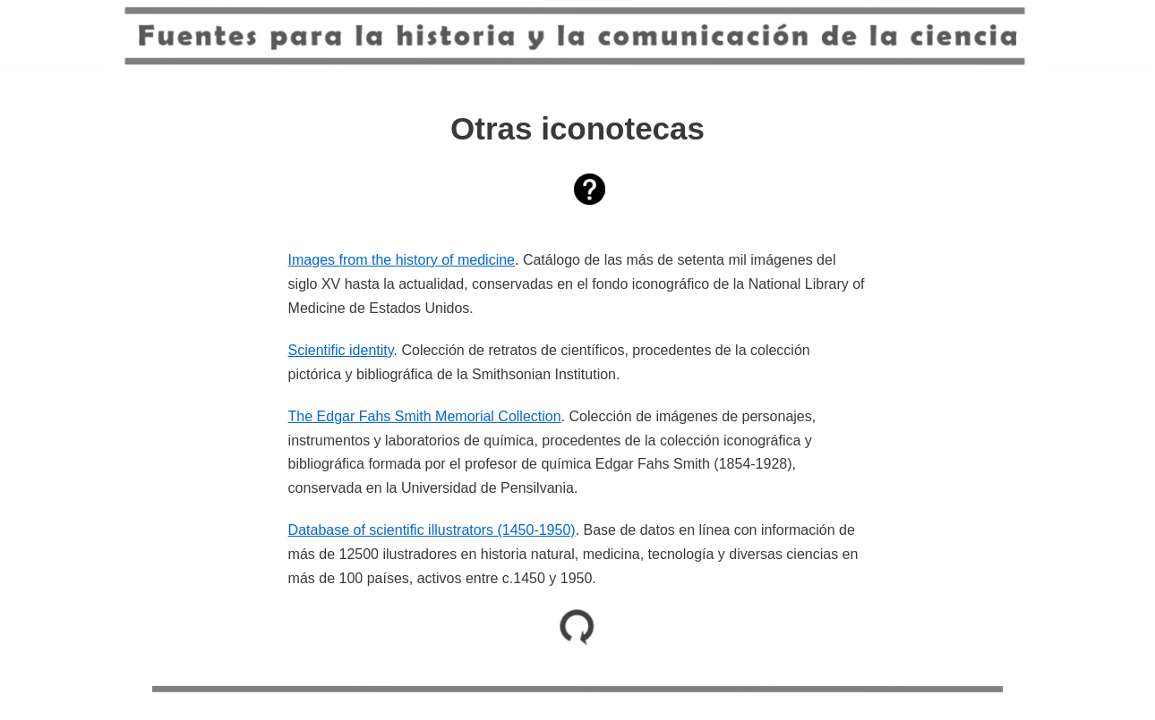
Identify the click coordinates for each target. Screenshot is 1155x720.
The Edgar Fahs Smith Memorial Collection (424, 416)
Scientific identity (341, 350)
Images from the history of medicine (401, 259)
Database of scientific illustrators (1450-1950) (432, 530)
